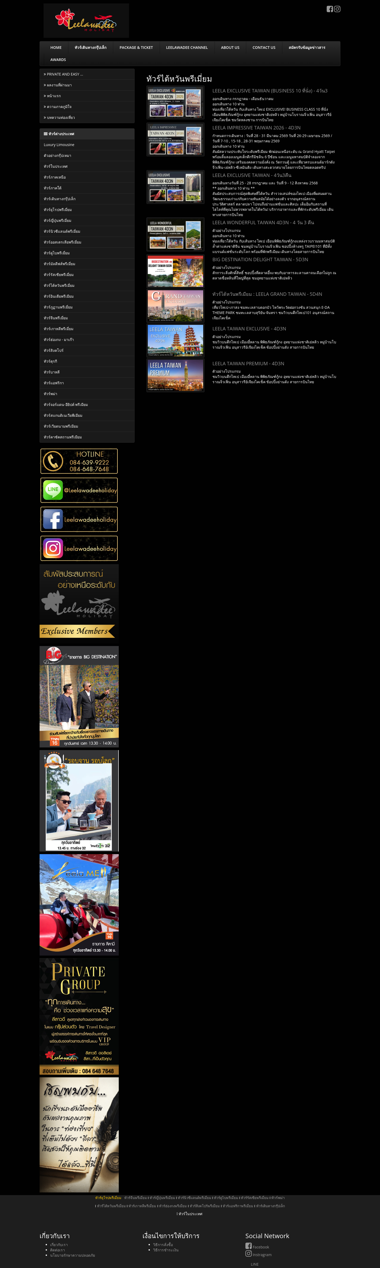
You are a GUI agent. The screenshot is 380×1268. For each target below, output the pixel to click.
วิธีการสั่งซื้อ (163, 1244)
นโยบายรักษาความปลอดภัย (72, 1255)
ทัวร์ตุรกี (50, 361)
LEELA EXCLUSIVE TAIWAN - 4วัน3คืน (251, 175)
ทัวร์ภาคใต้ (52, 187)
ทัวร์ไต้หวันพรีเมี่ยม (59, 285)
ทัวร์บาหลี (52, 372)
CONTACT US (264, 47)
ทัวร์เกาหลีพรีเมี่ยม (58, 328)
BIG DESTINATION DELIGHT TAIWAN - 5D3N (260, 259)
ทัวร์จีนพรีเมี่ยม (56, 317)
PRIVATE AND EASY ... (63, 74)
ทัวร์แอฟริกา (54, 382)
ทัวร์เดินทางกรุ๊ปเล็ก (90, 47)
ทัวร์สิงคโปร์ (54, 350)
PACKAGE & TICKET (136, 47)
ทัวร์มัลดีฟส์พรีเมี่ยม (59, 263)
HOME (55, 47)
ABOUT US (230, 47)
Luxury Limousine (59, 144)
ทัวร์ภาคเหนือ (55, 177)
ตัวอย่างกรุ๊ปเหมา (57, 155)
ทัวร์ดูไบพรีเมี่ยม (57, 252)
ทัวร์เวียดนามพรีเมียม (61, 426)
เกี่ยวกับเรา (59, 1244)
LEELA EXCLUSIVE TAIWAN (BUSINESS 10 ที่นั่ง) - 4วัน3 (269, 90)
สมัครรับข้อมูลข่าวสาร (307, 47)
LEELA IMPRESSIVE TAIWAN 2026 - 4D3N (256, 127)
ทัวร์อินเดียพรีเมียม (59, 296)
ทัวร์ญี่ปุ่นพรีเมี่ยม (57, 220)
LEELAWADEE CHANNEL (187, 47)
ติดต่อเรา (57, 1249)
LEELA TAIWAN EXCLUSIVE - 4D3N (249, 328)
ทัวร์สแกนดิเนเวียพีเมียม (63, 415)
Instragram (258, 1254)
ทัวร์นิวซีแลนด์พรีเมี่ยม (62, 231)
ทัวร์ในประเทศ (56, 166)
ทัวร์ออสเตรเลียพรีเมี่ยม (62, 242)
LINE (252, 1264)
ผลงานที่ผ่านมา (58, 84)
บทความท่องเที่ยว (59, 117)
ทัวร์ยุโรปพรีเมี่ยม (58, 209)
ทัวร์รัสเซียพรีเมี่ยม (59, 274)
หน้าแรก (52, 95)
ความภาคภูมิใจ (58, 106)
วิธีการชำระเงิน (166, 1249)
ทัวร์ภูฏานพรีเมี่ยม (58, 307)
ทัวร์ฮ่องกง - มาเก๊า (59, 339)
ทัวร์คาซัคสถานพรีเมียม (63, 436)
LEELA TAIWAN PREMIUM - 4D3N (248, 363)
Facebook (257, 1247)
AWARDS (58, 59)
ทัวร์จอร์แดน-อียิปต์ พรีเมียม (66, 404)
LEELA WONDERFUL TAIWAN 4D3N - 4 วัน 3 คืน (263, 222)
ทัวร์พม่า (50, 393)
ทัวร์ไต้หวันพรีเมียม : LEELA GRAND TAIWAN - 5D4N (267, 294)
